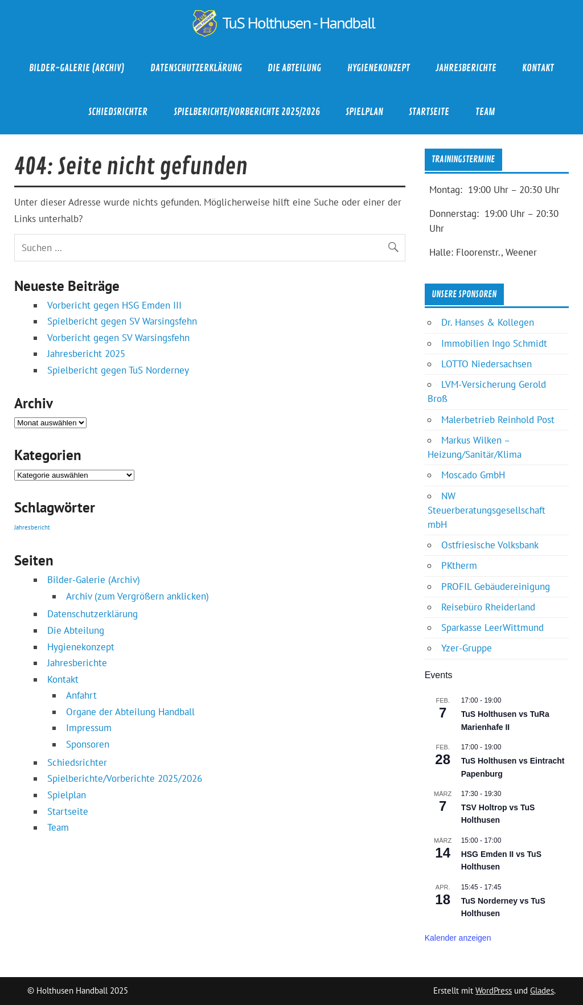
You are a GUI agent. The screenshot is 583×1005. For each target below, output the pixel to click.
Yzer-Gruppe (466, 648)
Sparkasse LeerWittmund (492, 627)
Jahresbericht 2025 (86, 353)
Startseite (429, 112)
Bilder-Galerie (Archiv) (77, 68)
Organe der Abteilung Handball (130, 711)
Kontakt (538, 68)
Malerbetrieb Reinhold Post (498, 419)
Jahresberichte (466, 68)
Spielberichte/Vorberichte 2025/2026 (247, 112)
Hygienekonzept (378, 68)
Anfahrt (81, 695)
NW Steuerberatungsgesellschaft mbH (486, 510)
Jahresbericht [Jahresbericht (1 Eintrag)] (32, 527)
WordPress (493, 990)
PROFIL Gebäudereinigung (495, 586)
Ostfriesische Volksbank (490, 545)
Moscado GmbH (473, 475)
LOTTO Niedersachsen (486, 364)
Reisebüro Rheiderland (488, 607)
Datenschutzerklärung (196, 68)
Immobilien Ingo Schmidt (494, 343)
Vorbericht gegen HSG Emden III (114, 305)
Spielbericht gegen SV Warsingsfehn (122, 321)
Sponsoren (87, 744)
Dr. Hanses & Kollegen (487, 322)
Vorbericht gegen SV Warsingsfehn (118, 337)
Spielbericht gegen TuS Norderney (118, 370)
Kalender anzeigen (458, 937)
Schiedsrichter (117, 112)
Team (485, 112)
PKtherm (459, 565)
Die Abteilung (294, 68)
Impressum (89, 727)
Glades (542, 990)
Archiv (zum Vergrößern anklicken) (137, 596)
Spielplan (364, 112)
